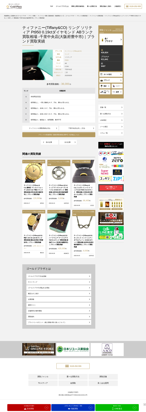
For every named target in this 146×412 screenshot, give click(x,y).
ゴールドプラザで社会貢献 (37, 276)
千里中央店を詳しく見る (76, 128)
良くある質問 (103, 383)
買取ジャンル (42, 377)
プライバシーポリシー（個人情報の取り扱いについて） (47, 322)
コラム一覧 (104, 133)
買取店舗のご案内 (105, 6)
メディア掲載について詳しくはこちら (111, 187)
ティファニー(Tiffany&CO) (73, 51)
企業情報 (31, 299)
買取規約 (31, 316)
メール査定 (104, 126)
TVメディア (43, 383)
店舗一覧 (103, 107)
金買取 (73, 383)
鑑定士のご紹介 (33, 293)
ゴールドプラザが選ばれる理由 (38, 288)
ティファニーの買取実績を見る (39, 128)
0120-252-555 (133, 6)
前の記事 (49, 142)
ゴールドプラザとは (62, 6)
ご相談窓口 (117, 6)
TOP (51, 6)
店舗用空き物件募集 (35, 311)
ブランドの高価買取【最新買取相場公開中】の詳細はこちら (58, 135)
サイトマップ (32, 282)
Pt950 (67, 60)
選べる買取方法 (92, 6)
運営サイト (32, 305)
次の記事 (67, 142)
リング (67, 54)
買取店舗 (103, 377)
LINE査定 (103, 120)
